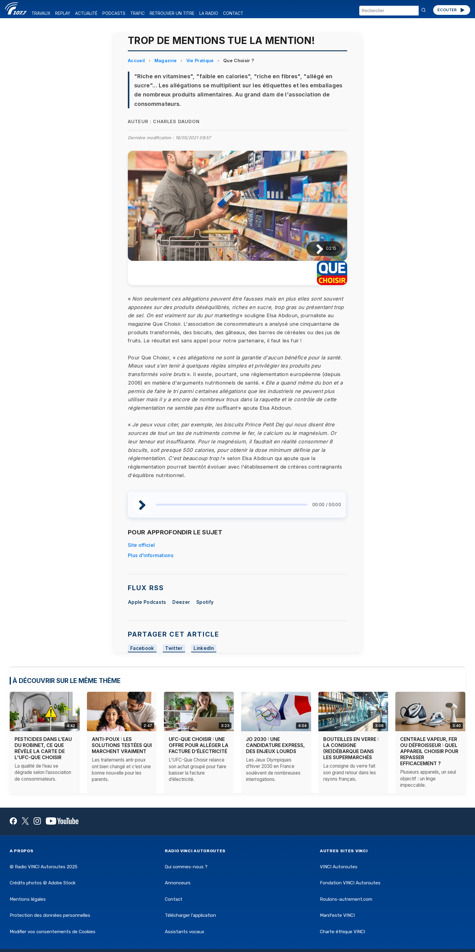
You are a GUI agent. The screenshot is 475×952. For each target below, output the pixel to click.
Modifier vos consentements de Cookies (52, 931)
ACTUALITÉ (86, 13)
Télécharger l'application (190, 915)
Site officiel (141, 545)
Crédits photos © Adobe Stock (42, 883)
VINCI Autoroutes (338, 867)
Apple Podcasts (147, 602)
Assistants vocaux (184, 931)
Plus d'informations (150, 555)
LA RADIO (208, 13)
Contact (173, 899)
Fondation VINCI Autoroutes (350, 883)
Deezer (181, 602)
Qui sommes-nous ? (186, 867)
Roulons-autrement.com (346, 899)
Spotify (205, 602)
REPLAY (62, 13)
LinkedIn (204, 648)
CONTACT (233, 13)
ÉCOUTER (451, 10)
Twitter (173, 648)
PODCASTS (113, 13)
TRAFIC (137, 13)
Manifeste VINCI (337, 915)
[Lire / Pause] (315, 248)
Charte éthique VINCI (342, 931)
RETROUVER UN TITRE (172, 13)
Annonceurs (178, 883)
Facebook (142, 648)
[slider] (231, 505)
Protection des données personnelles (50, 915)
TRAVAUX (41, 13)
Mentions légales (28, 899)
